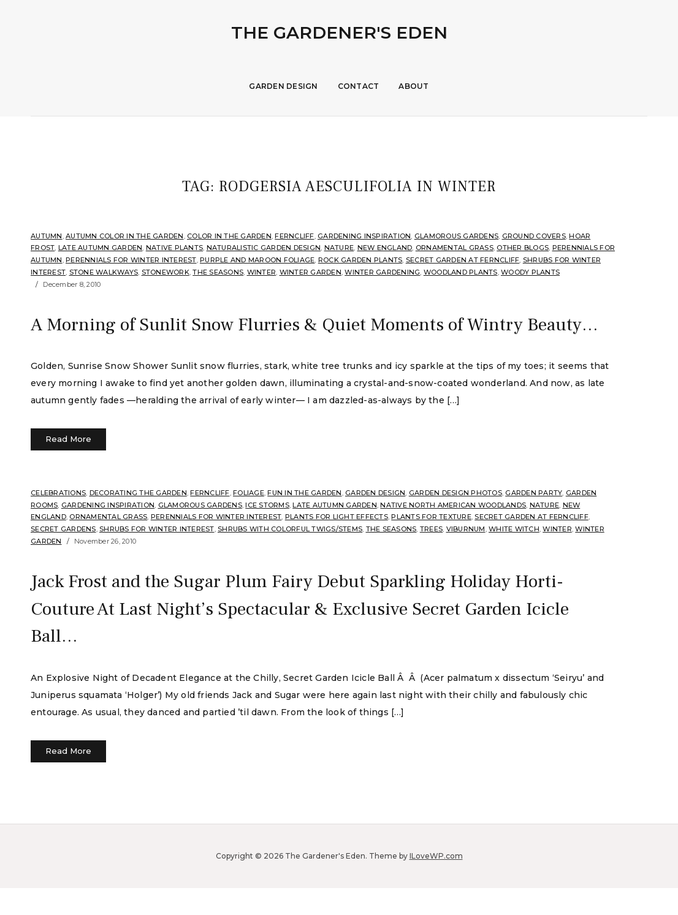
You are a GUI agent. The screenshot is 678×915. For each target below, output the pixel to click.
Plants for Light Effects (336, 544)
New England (385, 247)
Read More (68, 466)
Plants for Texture (431, 544)
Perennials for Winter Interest (131, 260)
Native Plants (174, 247)
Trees (431, 556)
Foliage (248, 520)
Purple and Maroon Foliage (257, 260)
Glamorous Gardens (456, 236)
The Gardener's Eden (339, 32)
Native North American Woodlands (453, 532)
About (413, 86)
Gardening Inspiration (364, 236)
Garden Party (533, 520)
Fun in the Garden (304, 520)
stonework (165, 272)
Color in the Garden (229, 236)
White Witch (514, 556)
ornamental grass (454, 247)
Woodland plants (461, 272)
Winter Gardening (382, 272)
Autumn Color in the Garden (125, 236)
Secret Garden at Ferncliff (463, 260)
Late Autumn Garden (100, 247)
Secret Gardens (63, 556)
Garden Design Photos (455, 520)
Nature (339, 247)
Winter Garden (310, 272)
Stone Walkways (104, 272)
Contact (358, 86)
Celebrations (58, 520)
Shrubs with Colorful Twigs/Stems (290, 556)
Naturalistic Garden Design (264, 247)
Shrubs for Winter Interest (157, 556)
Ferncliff (294, 236)
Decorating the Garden (138, 520)
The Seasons (217, 272)
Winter (261, 272)
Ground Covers (534, 236)
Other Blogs (523, 247)
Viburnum (466, 556)
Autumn (47, 236)
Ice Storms (267, 532)
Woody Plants (530, 272)
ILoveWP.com (436, 882)
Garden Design (283, 86)
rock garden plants (360, 260)
